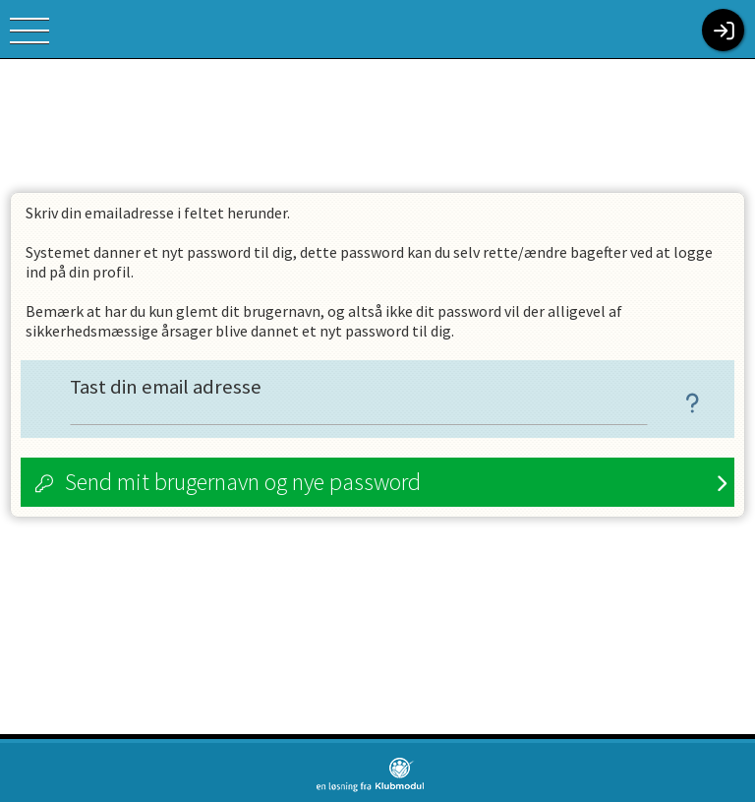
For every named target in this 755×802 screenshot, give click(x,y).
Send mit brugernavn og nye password (243, 481)
